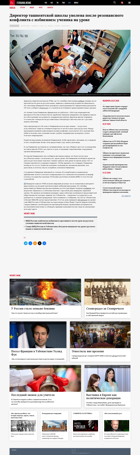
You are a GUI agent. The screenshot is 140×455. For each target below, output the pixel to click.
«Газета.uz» (43, 108)
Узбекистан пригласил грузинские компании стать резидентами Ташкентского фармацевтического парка (116, 156)
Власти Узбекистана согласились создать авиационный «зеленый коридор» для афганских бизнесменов (115, 133)
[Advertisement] (70, 261)
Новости (12, 7)
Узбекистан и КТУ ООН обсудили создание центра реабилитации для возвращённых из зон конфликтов (115, 144)
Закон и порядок (25, 26)
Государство (34, 26)
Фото (40, 7)
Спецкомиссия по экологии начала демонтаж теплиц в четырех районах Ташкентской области (116, 118)
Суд (46, 26)
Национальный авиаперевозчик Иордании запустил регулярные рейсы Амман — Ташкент (115, 167)
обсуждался (82, 200)
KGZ (52, 3)
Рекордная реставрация (51, 413)
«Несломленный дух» (113, 413)
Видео (32, 7)
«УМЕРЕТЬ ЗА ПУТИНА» (82, 413)
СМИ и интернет (66, 26)
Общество (50, 26)
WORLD (76, 3)
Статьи (22, 7)
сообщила (87, 188)
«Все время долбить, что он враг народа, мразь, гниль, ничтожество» (23, 415)
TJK (57, 3)
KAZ (46, 3)
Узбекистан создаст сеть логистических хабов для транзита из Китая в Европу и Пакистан (116, 180)
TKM (63, 3)
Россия (41, 26)
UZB (69, 3)
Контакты (14, 449)
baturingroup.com (83, 453)
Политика (57, 26)
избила (81, 101)
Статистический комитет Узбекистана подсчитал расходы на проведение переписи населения (116, 190)
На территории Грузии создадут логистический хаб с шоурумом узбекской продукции (115, 108)
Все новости (126, 196)
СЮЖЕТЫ (50, 7)
